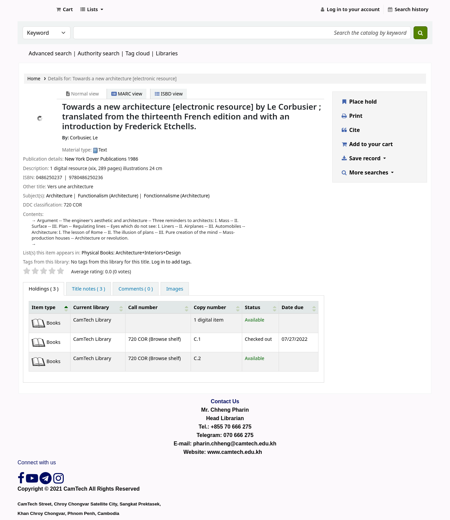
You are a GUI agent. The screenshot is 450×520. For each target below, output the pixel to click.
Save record (361, 158)
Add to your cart (367, 144)
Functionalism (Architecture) (108, 195)
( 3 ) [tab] (43, 288)
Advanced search (50, 53)
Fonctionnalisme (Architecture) (176, 195)
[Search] (420, 32)
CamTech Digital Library (36, 9)
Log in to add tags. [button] (171, 261)
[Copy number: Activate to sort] (216, 307)
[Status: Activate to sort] (260, 307)
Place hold (359, 101)
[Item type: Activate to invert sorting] (50, 307)
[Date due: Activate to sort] (298, 307)
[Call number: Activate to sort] (158, 307)
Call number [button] (143, 307)
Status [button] (252, 307)
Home (33, 78)
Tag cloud (137, 53)
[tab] (88, 289)
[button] (64, 9)
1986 (133, 159)
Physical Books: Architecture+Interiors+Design (131, 252)
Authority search (98, 53)
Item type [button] (43, 307)
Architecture (59, 195)
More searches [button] (365, 172)
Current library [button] (91, 307)
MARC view (126, 93)
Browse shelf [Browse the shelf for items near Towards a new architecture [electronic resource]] (164, 339)
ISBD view (168, 93)
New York (75, 159)
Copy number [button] (210, 307)
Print (352, 115)
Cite (350, 130)
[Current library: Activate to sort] (97, 307)
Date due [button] (293, 307)
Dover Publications (106, 159)
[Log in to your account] (350, 9)
